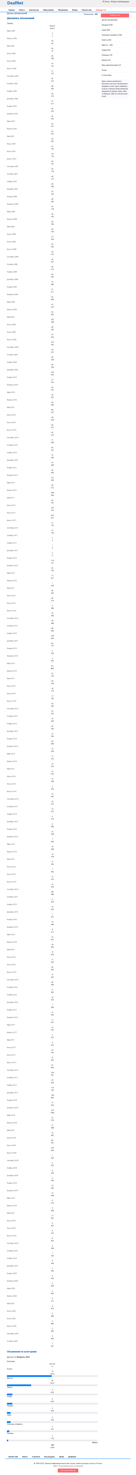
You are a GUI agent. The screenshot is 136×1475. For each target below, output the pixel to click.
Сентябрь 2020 (12, 1334)
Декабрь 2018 (12, 1176)
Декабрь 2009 (12, 370)
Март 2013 (11, 663)
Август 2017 (11, 1063)
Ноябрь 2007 (12, 182)
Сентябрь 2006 (12, 76)
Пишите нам (87, 10)
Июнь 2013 (11, 686)
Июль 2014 (11, 784)
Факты (25, 1457)
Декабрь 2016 (12, 1002)
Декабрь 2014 (12, 822)
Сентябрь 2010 (12, 438)
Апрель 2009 (12, 310)
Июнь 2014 (11, 776)
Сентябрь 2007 (12, 166)
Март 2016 (11, 935)
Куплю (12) (106, 60)
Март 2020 (11, 1288)
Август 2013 (11, 701)
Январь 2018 (12, 1100)
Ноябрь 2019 (12, 1258)
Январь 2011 (12, 468)
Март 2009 (11, 302)
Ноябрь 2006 (12, 91)
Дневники (72, 1457)
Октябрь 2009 (12, 355)
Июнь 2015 (11, 867)
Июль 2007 (11, 151)
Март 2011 (11, 483)
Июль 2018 (11, 1145)
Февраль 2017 (12, 1017)
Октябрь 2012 (12, 626)
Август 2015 (11, 882)
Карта (55, 1466)
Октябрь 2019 (12, 1251)
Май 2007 (10, 136)
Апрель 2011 (12, 490)
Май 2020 (10, 1304)
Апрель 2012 (12, 581)
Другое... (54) (107, 45)
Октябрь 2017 (12, 1078)
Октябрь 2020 (12, 1341)
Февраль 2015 (12, 837)
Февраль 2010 (12, 385)
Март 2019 (11, 1198)
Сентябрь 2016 (12, 980)
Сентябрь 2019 (12, 1243)
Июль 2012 (11, 603)
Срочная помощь (68, 1470)
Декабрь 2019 (12, 1266)
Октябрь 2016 (12, 987)
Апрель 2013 (12, 671)
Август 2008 (11, 249)
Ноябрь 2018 (12, 1168)
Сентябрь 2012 (12, 618)
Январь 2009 (12, 287)
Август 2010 (11, 430)
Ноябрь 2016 (12, 995)
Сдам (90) (106, 30)
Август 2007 (11, 159)
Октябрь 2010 (12, 445)
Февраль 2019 (12, 1191)
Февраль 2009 (12, 294)
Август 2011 (11, 520)
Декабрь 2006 (12, 99)
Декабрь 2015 (12, 912)
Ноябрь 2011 (12, 543)
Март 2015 (11, 844)
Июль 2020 (11, 1319)
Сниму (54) (106, 50)
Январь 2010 (12, 377)
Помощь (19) (107, 55)
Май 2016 (10, 950)
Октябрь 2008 (12, 264)
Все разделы (49, 1457)
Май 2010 (10, 407)
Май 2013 (10, 679)
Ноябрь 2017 (12, 1085)
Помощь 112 (101, 10)
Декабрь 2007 (12, 189)
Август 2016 (11, 972)
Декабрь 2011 (12, 550)
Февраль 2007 (12, 114)
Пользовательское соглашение (70, 1466)
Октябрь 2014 (12, 807)
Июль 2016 (11, 965)
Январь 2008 (12, 197)
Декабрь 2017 (12, 1093)
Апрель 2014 (12, 761)
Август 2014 (11, 791)
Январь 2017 (12, 1010)
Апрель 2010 (12, 400)
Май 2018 (10, 1130)
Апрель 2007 (12, 129)
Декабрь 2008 (12, 279)
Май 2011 (10, 498)
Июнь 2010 (11, 415)
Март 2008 (11, 212)
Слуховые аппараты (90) (112, 35)
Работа (22, 10)
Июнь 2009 (11, 325)
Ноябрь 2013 (12, 724)
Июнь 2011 (11, 505)
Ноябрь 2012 (12, 633)
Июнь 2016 (11, 957)
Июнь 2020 (11, 1311)
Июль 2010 (11, 422)
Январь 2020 (12, 1273)
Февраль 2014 (12, 746)
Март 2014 (11, 754)
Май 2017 (10, 1040)
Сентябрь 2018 (12, 1160)
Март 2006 (11, 31)
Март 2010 (11, 392)
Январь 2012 (12, 558)
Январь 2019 (12, 1183)
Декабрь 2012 (12, 641)
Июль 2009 (11, 332)
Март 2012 (11, 573)
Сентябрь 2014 (12, 799)
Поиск (104, 70)
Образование (48, 10)
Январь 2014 (12, 739)
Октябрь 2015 (12, 897)
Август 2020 (11, 1326)
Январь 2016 (12, 919)
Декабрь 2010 (12, 460)
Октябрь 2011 (12, 535)
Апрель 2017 (12, 1032)
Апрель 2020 (12, 1296)
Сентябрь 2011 (12, 528)
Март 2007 (11, 121)
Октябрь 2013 (12, 716)
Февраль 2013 (12, 656)
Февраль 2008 (12, 204)
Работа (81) (106, 40)
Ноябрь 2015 (12, 904)
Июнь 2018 (11, 1138)
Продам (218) (107, 25)
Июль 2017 (11, 1055)
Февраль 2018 (12, 1108)
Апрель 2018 (12, 1123)
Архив (61, 1457)
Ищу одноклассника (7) (111, 65)
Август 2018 (11, 1153)
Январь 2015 (12, 829)
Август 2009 (11, 340)
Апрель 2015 (12, 852)
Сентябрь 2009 (12, 347)
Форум (75, 10)
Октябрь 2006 (12, 84)
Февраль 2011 (12, 475)
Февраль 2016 (12, 927)
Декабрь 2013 (12, 731)
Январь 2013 (12, 648)
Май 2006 (10, 46)
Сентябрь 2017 (12, 1070)
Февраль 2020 (12, 1281)
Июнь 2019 (11, 1221)
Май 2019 (10, 1213)
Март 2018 (11, 1115)
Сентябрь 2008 (12, 257)
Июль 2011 (11, 513)
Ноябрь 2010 (12, 453)
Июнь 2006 (11, 53)
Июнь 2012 (11, 596)
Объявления (63, 10)
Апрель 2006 (12, 38)
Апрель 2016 (12, 942)
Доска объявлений (109, 20)
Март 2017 (11, 1025)
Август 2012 (11, 611)
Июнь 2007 (11, 144)
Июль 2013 (11, 694)
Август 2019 (11, 1236)
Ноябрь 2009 (12, 362)
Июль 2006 (11, 61)
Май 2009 (10, 317)
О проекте (36, 1457)
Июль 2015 (11, 874)
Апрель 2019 (12, 1206)
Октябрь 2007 (12, 174)
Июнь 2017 (11, 1047)
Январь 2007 (12, 106)
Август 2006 (11, 69)
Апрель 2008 (12, 219)
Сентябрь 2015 (12, 889)
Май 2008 (10, 227)
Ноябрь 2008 (12, 272)
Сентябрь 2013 (12, 709)
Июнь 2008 (11, 234)
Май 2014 (10, 769)
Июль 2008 (11, 242)
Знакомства (34, 10)
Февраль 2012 (12, 566)
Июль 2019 (11, 1228)
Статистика (106, 75)
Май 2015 (10, 859)
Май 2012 (10, 588)
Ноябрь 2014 (12, 814)
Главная (11, 10)
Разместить (115, 15)
